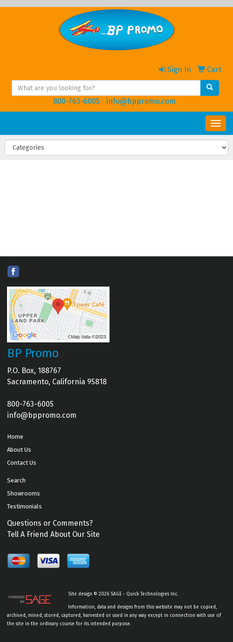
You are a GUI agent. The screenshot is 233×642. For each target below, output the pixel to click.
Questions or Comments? (50, 523)
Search (16, 480)
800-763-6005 (76, 101)
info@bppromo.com (141, 101)
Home (15, 436)
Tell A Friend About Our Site (53, 534)
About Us (19, 449)
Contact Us (21, 462)
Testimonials (24, 506)
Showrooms (23, 493)
